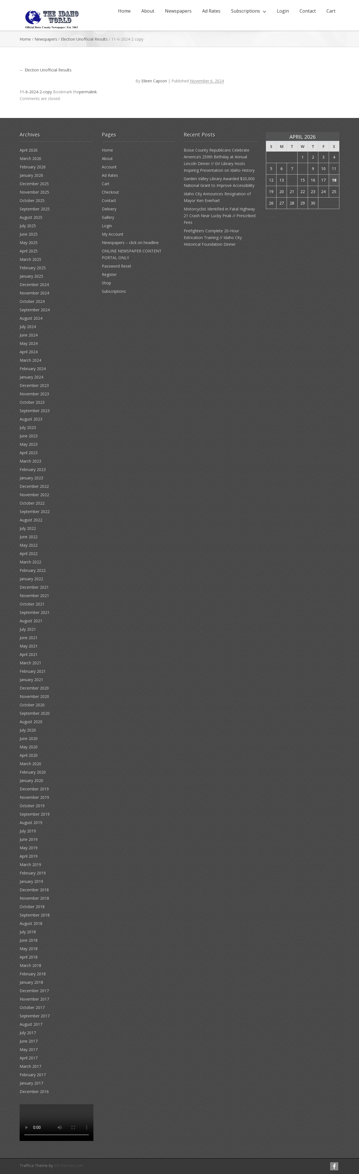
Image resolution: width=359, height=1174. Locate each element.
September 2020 (35, 713)
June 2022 (29, 536)
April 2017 (29, 1058)
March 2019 (30, 864)
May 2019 (29, 847)
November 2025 (34, 192)
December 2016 (34, 1091)
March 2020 (30, 763)
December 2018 (34, 889)
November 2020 (34, 696)
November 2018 (34, 898)
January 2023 (31, 478)
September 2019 (35, 814)
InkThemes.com (68, 1165)
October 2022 (32, 503)
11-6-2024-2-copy (36, 91)
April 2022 (29, 553)
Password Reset (116, 266)
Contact (308, 11)
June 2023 (29, 435)
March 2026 (30, 158)
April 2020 (29, 755)
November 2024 (34, 293)
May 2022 (29, 545)
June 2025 (29, 234)
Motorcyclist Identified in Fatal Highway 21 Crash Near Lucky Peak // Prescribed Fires (220, 215)
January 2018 (31, 982)
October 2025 (32, 200)
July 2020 (28, 730)
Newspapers (178, 11)
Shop (106, 283)
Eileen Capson (154, 80)
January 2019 (31, 881)
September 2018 (35, 915)
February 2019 (33, 873)
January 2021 (31, 679)
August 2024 (31, 318)
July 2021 (28, 629)
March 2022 (30, 562)
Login (283, 11)
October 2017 (32, 1007)
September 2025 (35, 209)
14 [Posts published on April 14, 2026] (292, 180)
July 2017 (28, 1032)
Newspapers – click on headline (130, 242)
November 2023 (34, 393)
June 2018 (29, 940)
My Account (112, 234)
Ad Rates (211, 11)
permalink (88, 91)
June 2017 (29, 1041)
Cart (330, 11)
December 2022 (34, 486)
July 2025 (28, 225)
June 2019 (29, 839)
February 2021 (33, 671)
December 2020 (34, 688)
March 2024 (30, 360)
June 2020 (29, 738)
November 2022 (34, 494)
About (147, 11)
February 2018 (33, 973)
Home (124, 11)
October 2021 (32, 604)
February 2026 (33, 167)
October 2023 (32, 402)
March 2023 (30, 461)
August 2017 (31, 1024)
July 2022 (28, 528)
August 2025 (31, 217)
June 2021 (29, 637)
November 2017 (34, 999)
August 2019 (31, 822)
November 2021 (34, 595)
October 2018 (32, 906)
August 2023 (31, 419)
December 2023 (34, 385)
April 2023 (29, 452)
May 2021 (29, 646)
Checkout (110, 192)
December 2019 (34, 789)
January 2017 (31, 1083)
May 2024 (29, 343)
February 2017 (33, 1074)
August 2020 (31, 721)
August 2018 (31, 923)
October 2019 (32, 805)
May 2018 (29, 948)
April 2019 (29, 856)
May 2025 (29, 242)
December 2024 (34, 284)
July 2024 (28, 326)
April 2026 (29, 150)
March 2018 (30, 965)
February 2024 (33, 368)
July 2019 (28, 831)
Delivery (109, 209)
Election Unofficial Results (84, 39)
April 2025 (29, 251)
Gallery (108, 217)
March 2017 (30, 1066)
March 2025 (30, 259)
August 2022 (31, 520)
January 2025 (31, 276)
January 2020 (31, 780)
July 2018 (28, 931)
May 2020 (29, 747)
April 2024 (29, 351)
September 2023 (35, 410)
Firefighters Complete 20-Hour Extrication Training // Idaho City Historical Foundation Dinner (213, 237)
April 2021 (29, 654)
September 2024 (35, 309)
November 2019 (34, 797)
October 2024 (32, 301)
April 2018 (29, 957)
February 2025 (33, 267)
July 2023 (28, 427)
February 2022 (33, 570)
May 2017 (29, 1049)
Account (109, 167)
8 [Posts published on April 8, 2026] (303, 168)
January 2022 (31, 578)
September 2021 (35, 612)
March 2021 (30, 662)
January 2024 (31, 377)
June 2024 (29, 335)
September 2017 (35, 1015)
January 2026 (31, 175)
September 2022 (35, 511)
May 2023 (29, 444)
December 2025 (34, 183)
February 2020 (33, 772)
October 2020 (32, 704)
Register (109, 274)
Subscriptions (245, 11)
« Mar (271, 216)
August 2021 (31, 620)
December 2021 (34, 587)
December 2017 (34, 990)
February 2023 (33, 469)
